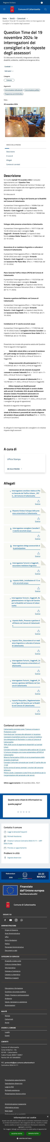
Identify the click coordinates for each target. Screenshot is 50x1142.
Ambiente (8, 998)
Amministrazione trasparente (15, 1104)
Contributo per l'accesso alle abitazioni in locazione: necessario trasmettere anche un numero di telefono (23, 735)
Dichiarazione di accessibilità (15, 1114)
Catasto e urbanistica (12, 974)
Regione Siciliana (9, 2)
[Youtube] (10, 920)
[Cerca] (45, 9)
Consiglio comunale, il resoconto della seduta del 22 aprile (24, 749)
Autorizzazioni (10, 1005)
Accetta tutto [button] (16, 1134)
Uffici (7, 937)
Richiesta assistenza (12, 1090)
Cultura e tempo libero (13, 964)
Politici (7, 943)
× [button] (47, 1117)
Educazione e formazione (14, 988)
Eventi (7, 1035)
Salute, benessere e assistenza (16, 1002)
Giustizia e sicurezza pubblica (15, 991)
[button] (25, 1138)
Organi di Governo (11, 930)
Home (5, 18)
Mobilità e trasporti (12, 978)
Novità (12, 18)
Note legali (9, 1111)
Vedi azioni (9, 71)
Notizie (7, 1015)
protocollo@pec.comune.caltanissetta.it (20, 1062)
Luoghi (7, 1032)
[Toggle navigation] (4, 9)
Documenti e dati (11, 950)
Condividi (9, 66)
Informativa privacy (12, 1107)
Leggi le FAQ (9, 1087)
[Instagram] (16, 920)
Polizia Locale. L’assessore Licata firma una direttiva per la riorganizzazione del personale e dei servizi (25, 773)
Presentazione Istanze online (15, 1093)
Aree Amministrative (12, 933)
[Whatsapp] (22, 920)
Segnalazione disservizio (13, 1083)
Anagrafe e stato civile (13, 961)
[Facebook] (5, 920)
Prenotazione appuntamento (15, 1080)
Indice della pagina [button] (13, 145)
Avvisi (7, 1022)
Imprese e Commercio (12, 971)
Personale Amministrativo (14, 947)
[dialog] (25, 1128)
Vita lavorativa (10, 967)
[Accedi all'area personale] (42, 2)
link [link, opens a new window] (45, 1129)
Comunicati (21, 18)
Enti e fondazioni (11, 940)
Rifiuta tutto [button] (33, 1133)
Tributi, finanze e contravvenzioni (17, 995)
